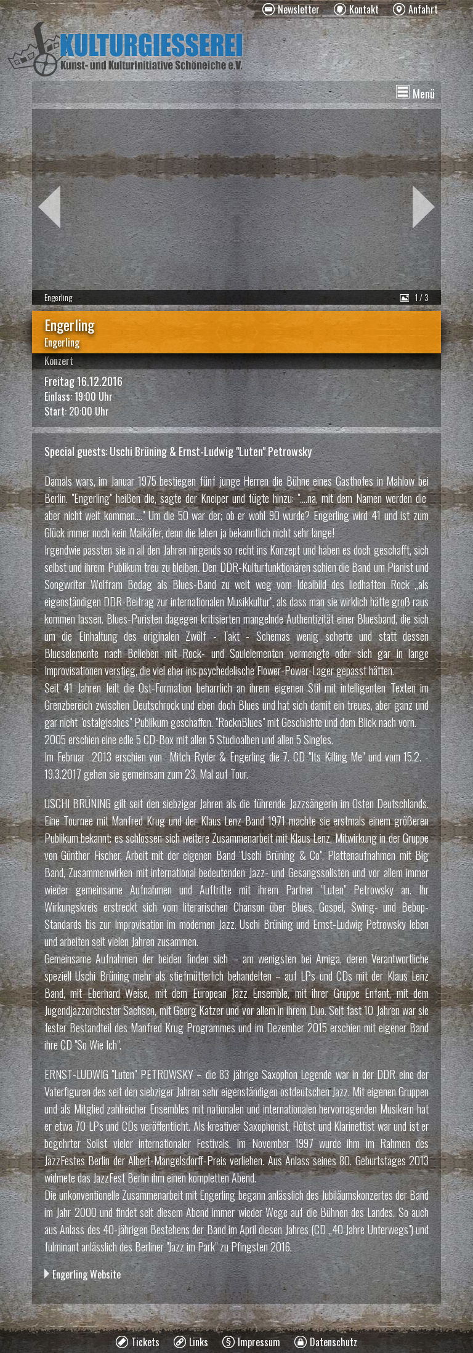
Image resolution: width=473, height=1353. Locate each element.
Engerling (61, 342)
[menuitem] (291, 9)
